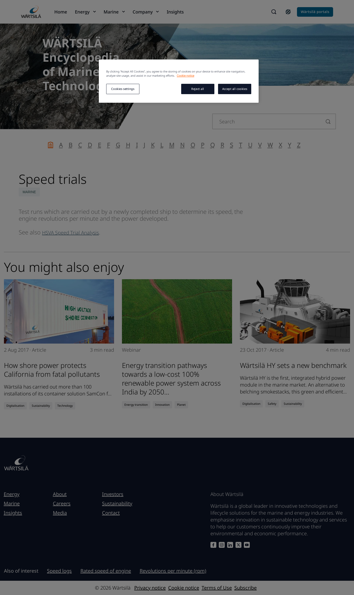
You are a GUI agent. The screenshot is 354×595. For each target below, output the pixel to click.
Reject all (197, 89)
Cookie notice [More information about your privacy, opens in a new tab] (185, 75)
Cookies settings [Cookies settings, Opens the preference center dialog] (122, 89)
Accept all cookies (234, 89)
